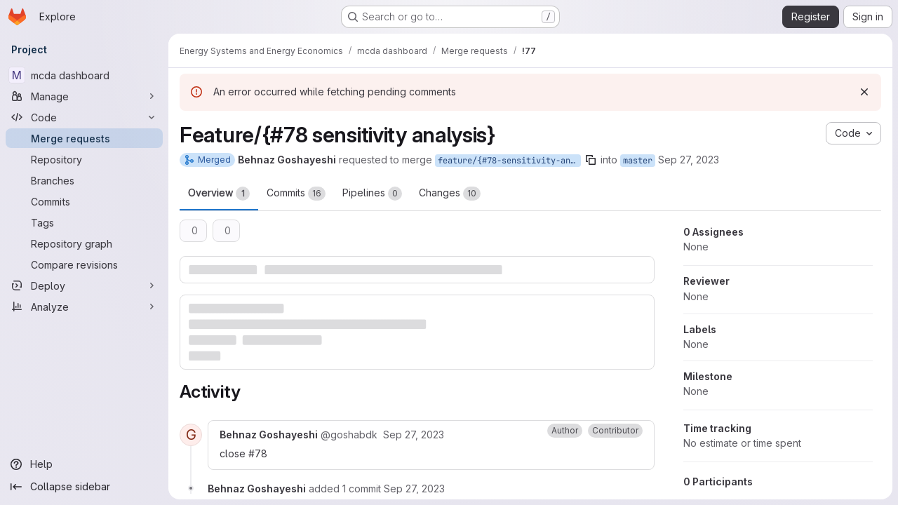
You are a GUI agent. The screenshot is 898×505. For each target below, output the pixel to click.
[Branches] (84, 180)
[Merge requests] (84, 138)
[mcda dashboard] (84, 75)
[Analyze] (84, 306)
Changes (450, 194)
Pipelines (372, 194)
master (637, 160)
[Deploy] (84, 285)
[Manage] (84, 96)
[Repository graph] (84, 243)
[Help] (84, 464)
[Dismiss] (864, 91)
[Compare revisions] (84, 264)
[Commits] (84, 201)
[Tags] (84, 222)
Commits (296, 194)
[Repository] (84, 159)
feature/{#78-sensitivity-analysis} (509, 160)
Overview (219, 194)
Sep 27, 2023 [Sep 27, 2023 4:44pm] (688, 160)
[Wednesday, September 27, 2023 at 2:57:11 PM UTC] (414, 488)
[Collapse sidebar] (84, 487)
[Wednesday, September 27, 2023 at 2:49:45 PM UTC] (413, 434)
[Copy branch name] (590, 160)
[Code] (84, 117)
